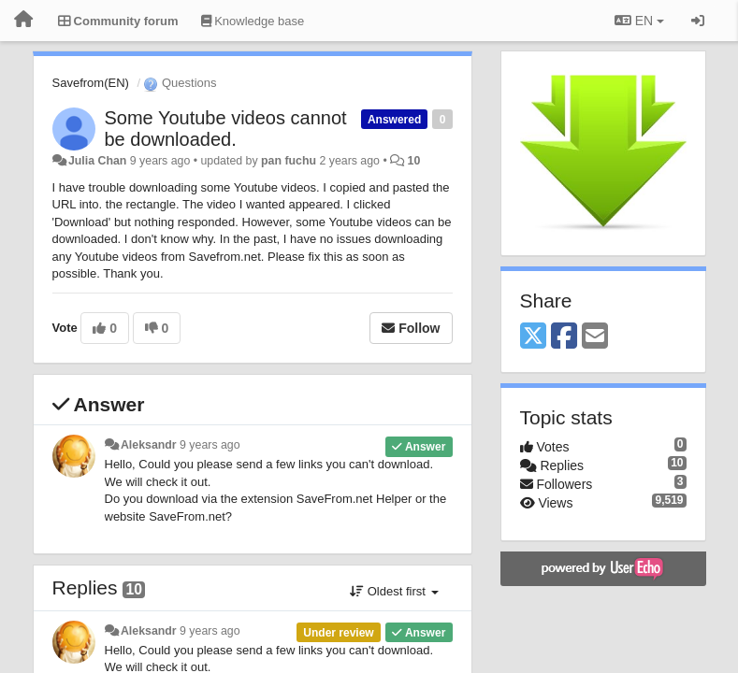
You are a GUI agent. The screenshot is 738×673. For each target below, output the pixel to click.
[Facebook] (564, 337)
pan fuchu (288, 160)
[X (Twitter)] (533, 337)
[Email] (595, 337)
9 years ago (210, 444)
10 (414, 160)
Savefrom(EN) (90, 83)
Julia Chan (97, 160)
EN (639, 20)
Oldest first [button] (394, 591)
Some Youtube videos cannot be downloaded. (226, 128)
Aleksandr (149, 444)
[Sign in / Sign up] (698, 20)
